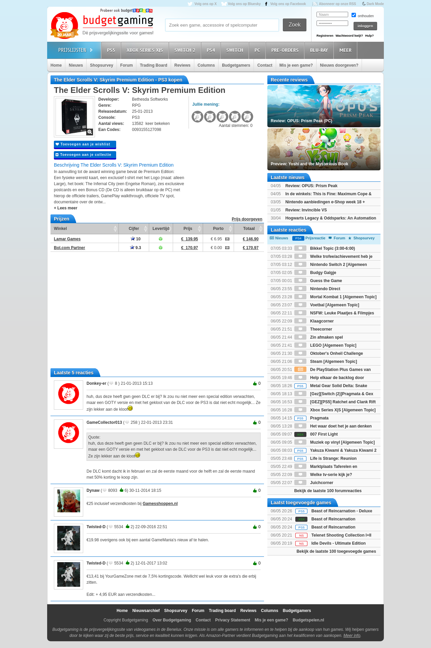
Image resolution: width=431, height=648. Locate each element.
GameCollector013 (104, 422)
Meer (346, 50)
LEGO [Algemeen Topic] (325, 345)
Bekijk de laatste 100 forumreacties (328, 490)
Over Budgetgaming (172, 620)
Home (56, 65)
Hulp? (369, 35)
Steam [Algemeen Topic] (325, 361)
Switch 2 (185, 50)
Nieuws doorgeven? (339, 65)
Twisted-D (96, 526)
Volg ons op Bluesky (244, 4)
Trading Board (153, 65)
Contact (264, 65)
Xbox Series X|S (146, 50)
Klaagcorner (314, 321)
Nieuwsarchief (146, 610)
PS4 (212, 50)
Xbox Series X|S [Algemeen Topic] (335, 410)
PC (258, 50)
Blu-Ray (320, 50)
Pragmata (311, 418)
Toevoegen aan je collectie (83, 155)
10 (136, 239)
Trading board (222, 610)
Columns (206, 65)
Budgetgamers (236, 65)
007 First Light (316, 434)
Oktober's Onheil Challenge (328, 353)
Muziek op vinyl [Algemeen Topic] (334, 442)
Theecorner (313, 329)
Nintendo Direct (317, 288)
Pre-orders (286, 50)
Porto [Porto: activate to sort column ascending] (218, 228)
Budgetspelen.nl (308, 620)
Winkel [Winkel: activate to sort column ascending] (60, 228)
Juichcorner (313, 482)
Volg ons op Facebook (288, 4)
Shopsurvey (101, 65)
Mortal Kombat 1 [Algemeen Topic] (335, 297)
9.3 (135, 247)
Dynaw (93, 490)
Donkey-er (96, 383)
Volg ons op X (205, 4)
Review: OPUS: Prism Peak (311, 185)
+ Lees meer (65, 208)
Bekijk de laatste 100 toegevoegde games (336, 551)
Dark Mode (375, 4)
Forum (126, 65)
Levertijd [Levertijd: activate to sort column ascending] (161, 228)
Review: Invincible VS (306, 210)
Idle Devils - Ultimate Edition (338, 543)
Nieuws (76, 65)
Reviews (182, 65)
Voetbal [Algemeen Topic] (326, 305)
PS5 (112, 50)
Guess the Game (318, 280)
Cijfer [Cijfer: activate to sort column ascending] (134, 228)
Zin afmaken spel (318, 337)
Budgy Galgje (315, 272)
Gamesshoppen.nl (160, 503)
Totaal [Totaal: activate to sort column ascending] (249, 228)
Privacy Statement (232, 620)
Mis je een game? (296, 65)
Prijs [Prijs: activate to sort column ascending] (188, 228)
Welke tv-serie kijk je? (323, 474)
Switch (235, 50)
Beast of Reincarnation (333, 519)
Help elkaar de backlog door (329, 377)
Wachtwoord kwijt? (349, 35)
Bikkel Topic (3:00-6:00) (324, 248)
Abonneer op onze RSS (337, 4)
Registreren (325, 35)
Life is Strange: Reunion (325, 458)
